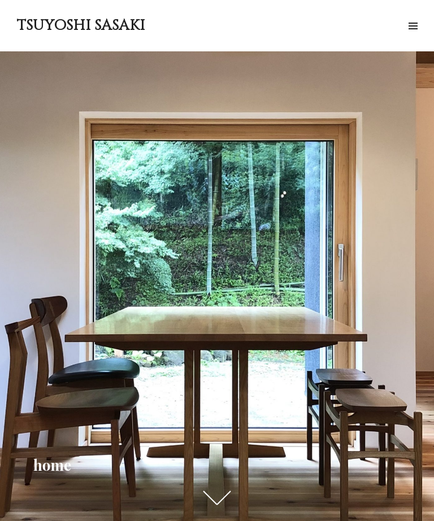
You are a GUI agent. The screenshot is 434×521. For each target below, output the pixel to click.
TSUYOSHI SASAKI (81, 26)
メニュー (413, 39)
